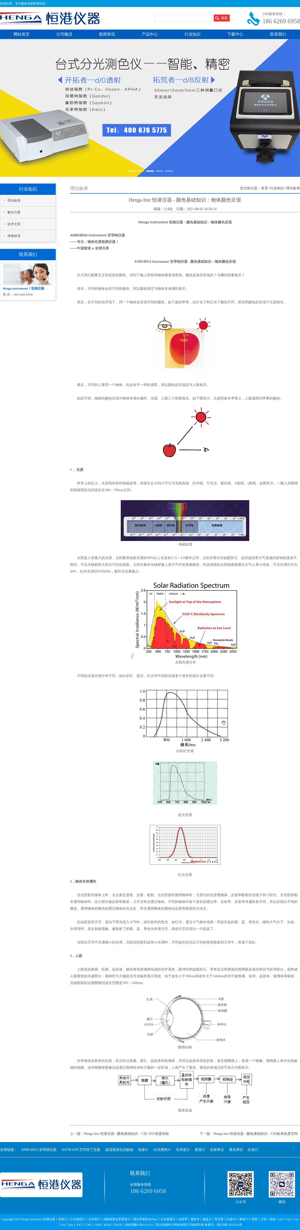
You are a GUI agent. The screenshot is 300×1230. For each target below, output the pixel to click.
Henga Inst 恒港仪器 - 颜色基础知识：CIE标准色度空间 (256, 1134)
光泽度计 (183, 1150)
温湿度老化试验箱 (119, 1150)
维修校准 (14, 236)
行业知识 (192, 34)
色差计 (143, 1150)
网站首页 (22, 34)
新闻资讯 (107, 34)
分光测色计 (162, 1150)
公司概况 (64, 34)
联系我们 (278, 34)
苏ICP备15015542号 (229, 1224)
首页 (264, 188)
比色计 (253, 1150)
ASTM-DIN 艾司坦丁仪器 (80, 1150)
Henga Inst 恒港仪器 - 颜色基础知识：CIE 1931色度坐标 (126, 1134)
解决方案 (14, 212)
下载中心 (235, 34)
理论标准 (14, 200)
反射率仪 (217, 1150)
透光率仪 (236, 1150)
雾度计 (200, 1150)
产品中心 (150, 34)
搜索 (224, 18)
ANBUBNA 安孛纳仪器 (38, 1150)
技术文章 (14, 224)
